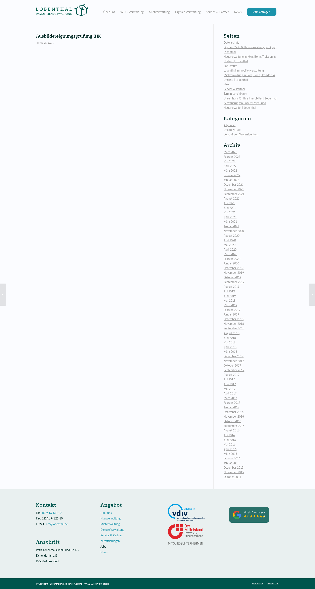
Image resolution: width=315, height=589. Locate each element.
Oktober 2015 (232, 476)
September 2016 (234, 425)
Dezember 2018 (233, 319)
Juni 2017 (230, 384)
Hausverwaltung (110, 518)
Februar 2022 (232, 175)
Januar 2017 (231, 407)
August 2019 (231, 286)
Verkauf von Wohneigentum (241, 134)
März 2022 (230, 170)
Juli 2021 (229, 203)
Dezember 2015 (233, 467)
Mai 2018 (229, 342)
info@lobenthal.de (56, 524)
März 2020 (230, 254)
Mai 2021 (229, 212)
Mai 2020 (229, 245)
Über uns (106, 512)
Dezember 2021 (233, 184)
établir (106, 583)
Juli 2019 (229, 291)
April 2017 (230, 393)
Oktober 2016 (232, 421)
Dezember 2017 (233, 356)
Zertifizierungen (110, 541)
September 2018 (234, 328)
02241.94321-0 (51, 512)
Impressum (230, 66)
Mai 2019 (229, 300)
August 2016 (231, 430)
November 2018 (234, 323)
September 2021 (234, 194)
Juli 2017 (229, 379)
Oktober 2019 (232, 277)
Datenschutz (231, 42)
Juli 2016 (229, 435)
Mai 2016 (229, 444)
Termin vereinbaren (235, 93)
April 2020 (230, 249)
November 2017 (234, 361)
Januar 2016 (231, 463)
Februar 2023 (232, 156)
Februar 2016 (232, 458)
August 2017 (231, 374)
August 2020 (231, 235)
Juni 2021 (230, 207)
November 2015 (234, 472)
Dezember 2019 (233, 268)
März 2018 (230, 351)
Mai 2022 (229, 161)
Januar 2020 (231, 263)
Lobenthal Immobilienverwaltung (244, 70)
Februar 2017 (232, 402)
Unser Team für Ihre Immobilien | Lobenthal (250, 98)
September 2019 (234, 282)
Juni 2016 (230, 439)
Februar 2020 (232, 258)
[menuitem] (109, 12)
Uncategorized (232, 129)
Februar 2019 (232, 309)
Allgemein (229, 125)
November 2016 (234, 416)
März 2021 (230, 221)
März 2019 (230, 305)
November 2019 (234, 272)
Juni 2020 (230, 240)
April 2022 (230, 166)
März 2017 (230, 398)
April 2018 (230, 347)
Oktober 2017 (232, 365)
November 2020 (234, 231)
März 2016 (230, 453)
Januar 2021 (231, 226)
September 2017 (234, 370)
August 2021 (231, 198)
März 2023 (230, 152)
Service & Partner (234, 89)
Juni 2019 (230, 296)
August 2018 (231, 333)
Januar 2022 (231, 179)
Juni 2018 (230, 337)
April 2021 (230, 217)
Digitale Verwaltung (112, 529)
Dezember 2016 (233, 412)
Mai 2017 (229, 388)
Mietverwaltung (110, 524)
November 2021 (234, 189)
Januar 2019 (231, 314)
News (227, 84)
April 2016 (230, 449)
